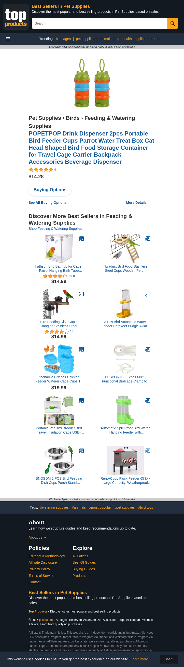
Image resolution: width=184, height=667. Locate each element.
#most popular (100, 507)
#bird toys (145, 507)
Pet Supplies (45, 118)
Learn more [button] (139, 659)
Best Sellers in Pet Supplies (61, 6)
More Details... (138, 202)
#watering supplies (54, 507)
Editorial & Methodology (47, 556)
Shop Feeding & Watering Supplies (55, 229)
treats (155, 39)
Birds (73, 118)
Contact (35, 582)
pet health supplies (131, 39)
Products (79, 576)
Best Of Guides (84, 562)
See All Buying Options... (49, 202)
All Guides (80, 556)
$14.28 (36, 176)
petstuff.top (46, 620)
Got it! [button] (168, 659)
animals (105, 39)
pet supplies (85, 39)
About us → (38, 537)
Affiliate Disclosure (43, 562)
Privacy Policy (39, 569)
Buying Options (50, 189)
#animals (79, 507)
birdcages (63, 39)
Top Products (38, 611)
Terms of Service (41, 576)
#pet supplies (124, 507)
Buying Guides (83, 569)
